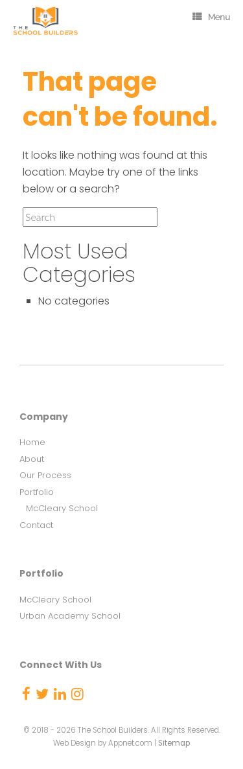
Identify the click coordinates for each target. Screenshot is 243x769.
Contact (36, 525)
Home (32, 442)
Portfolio (36, 492)
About (31, 459)
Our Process (45, 475)
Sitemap (174, 743)
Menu (211, 17)
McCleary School (62, 508)
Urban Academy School (70, 616)
